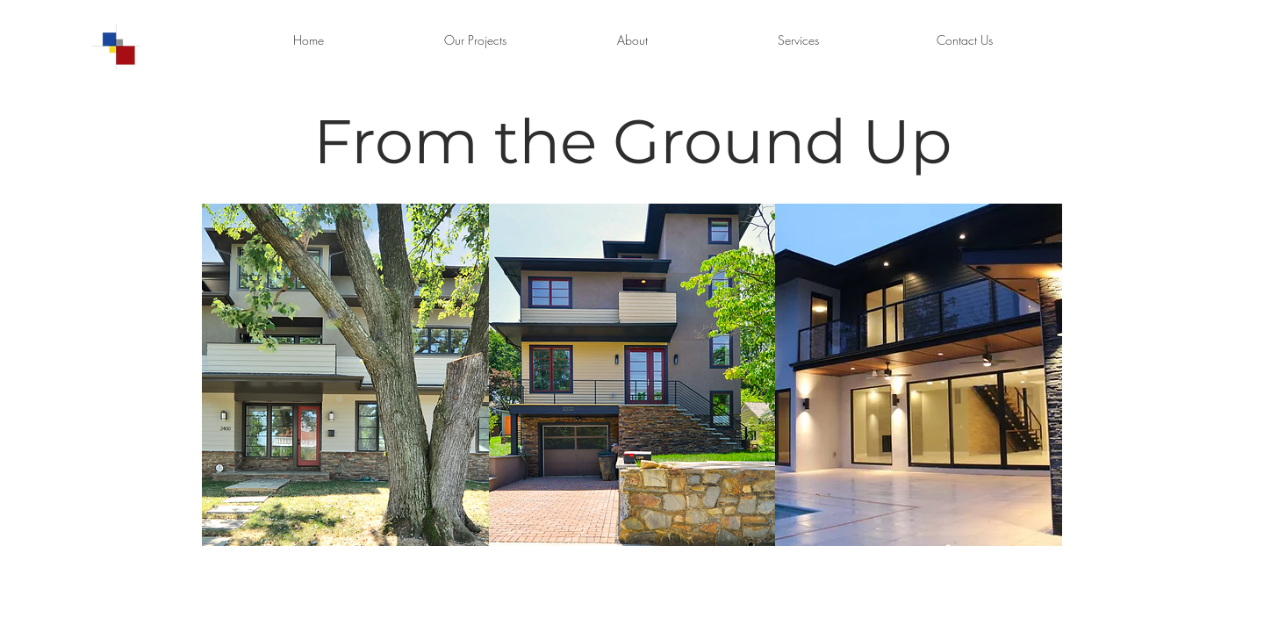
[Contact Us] (964, 40)
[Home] (308, 40)
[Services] (798, 40)
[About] (632, 40)
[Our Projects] (475, 40)
